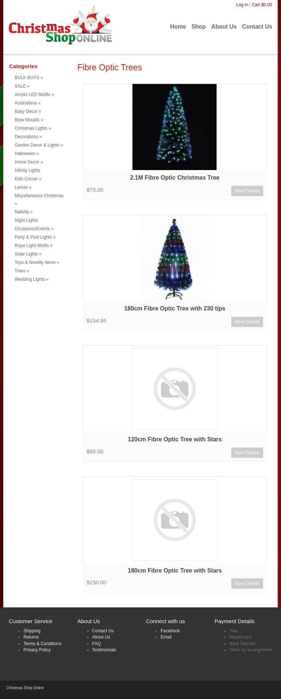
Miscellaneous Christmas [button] (39, 199)
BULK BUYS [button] (29, 77)
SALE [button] (22, 86)
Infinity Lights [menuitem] (27, 170)
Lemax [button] (23, 187)
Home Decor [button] (29, 162)
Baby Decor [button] (28, 111)
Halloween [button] (27, 153)
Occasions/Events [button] (34, 228)
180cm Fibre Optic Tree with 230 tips (174, 308)
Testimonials (104, 649)
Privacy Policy (37, 649)
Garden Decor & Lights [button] (39, 145)
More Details (247, 191)
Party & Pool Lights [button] (35, 237)
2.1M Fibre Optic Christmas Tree (175, 177)
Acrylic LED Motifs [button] (34, 94)
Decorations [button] (28, 136)
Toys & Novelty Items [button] (37, 262)
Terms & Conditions (42, 643)
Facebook (170, 630)
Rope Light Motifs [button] (33, 245)
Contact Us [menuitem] (257, 26)
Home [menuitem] (178, 26)
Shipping (32, 630)
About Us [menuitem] (223, 26)
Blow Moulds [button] (29, 119)
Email (166, 637)
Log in (242, 4)
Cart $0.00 (262, 4)
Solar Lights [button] (28, 254)
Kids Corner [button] (28, 178)
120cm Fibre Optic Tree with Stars (175, 439)
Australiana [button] (27, 103)
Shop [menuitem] (198, 26)
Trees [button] (22, 270)
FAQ (96, 643)
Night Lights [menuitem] (26, 220)
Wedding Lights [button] (32, 279)
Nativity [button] (24, 211)
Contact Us (103, 630)
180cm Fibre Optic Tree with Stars (175, 570)
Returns (31, 637)
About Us (101, 637)
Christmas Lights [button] (33, 128)
